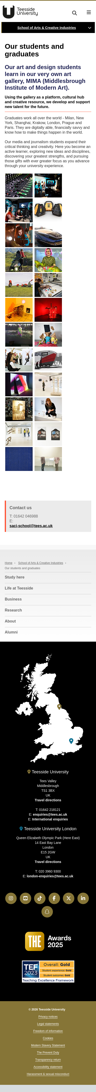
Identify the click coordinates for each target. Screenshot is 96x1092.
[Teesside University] (59, 707)
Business (13, 599)
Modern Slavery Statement (48, 1045)
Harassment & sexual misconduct (48, 1074)
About (10, 621)
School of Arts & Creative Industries (46, 28)
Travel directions (48, 800)
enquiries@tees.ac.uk (50, 814)
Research (13, 610)
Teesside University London (48, 828)
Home (8, 563)
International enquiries (50, 819)
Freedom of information (48, 1031)
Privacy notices (48, 1016)
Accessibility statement (48, 1067)
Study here (15, 577)
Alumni (11, 632)
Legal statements (48, 1024)
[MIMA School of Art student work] (19, 185)
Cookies (48, 1038)
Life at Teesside (19, 588)
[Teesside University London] (71, 741)
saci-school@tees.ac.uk (31, 526)
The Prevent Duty (48, 1052)
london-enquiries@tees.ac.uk (50, 876)
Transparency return (48, 1059)
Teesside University (20, 12)
